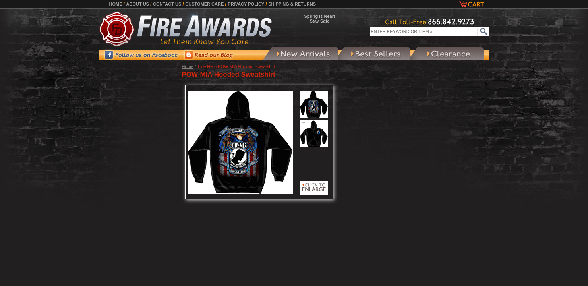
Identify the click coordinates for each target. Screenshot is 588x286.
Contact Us (167, 4)
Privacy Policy (246, 4)
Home (115, 4)
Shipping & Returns (292, 4)
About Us (137, 4)
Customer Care (204, 4)
